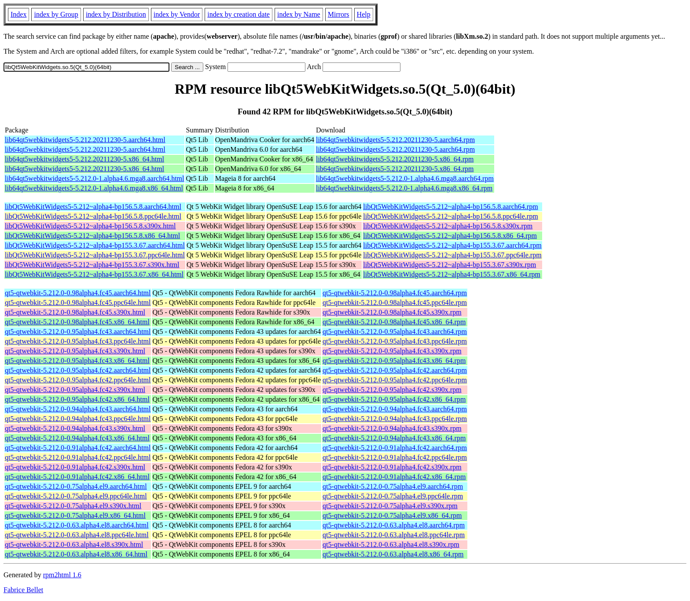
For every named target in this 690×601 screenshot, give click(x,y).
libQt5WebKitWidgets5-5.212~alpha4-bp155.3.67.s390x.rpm (449, 264)
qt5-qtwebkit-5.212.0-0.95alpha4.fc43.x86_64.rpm (394, 360)
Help (364, 14)
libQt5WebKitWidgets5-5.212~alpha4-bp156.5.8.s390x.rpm (447, 226)
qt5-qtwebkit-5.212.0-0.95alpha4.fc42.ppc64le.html (77, 380)
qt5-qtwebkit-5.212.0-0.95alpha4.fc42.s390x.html (75, 389)
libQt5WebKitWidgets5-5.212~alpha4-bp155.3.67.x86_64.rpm (451, 274)
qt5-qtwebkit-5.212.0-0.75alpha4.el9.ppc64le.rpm (393, 496)
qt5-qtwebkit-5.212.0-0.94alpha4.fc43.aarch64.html (77, 409)
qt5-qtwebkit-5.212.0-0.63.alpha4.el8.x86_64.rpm (393, 554)
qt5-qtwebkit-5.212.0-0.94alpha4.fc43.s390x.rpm (392, 428)
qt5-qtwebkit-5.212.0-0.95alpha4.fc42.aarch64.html (77, 370)
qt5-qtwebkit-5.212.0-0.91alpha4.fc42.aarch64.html (77, 447)
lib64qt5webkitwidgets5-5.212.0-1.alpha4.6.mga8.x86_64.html (94, 188)
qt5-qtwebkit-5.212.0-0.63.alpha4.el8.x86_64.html (76, 554)
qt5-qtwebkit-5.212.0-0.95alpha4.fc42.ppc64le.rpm (395, 380)
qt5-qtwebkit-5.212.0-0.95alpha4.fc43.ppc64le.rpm (395, 341)
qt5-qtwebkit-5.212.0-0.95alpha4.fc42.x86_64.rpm (394, 399)
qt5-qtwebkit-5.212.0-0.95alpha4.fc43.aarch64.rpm (395, 331)
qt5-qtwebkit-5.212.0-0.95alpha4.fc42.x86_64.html (77, 399)
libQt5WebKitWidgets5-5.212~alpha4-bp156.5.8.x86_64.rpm (450, 235)
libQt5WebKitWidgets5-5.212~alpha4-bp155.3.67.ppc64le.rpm (452, 255)
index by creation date (238, 14)
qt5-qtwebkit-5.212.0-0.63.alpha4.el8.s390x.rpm (391, 544)
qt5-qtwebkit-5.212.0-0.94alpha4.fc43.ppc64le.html (77, 418)
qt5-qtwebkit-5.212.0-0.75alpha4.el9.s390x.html (73, 505)
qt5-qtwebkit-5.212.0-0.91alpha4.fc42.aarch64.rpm (395, 447)
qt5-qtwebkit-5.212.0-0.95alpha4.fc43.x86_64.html (77, 360)
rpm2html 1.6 (62, 575)
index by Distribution (116, 14)
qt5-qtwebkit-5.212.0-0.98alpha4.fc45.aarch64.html (77, 293)
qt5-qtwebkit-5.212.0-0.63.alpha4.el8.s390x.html (74, 544)
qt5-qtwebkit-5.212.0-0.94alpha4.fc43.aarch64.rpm (395, 409)
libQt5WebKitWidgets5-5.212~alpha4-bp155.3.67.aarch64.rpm (452, 245)
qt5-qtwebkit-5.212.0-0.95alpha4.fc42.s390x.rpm (392, 389)
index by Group (56, 14)
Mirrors (338, 14)
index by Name (298, 14)
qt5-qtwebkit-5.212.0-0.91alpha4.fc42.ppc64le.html (77, 457)
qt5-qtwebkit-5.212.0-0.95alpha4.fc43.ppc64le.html (77, 341)
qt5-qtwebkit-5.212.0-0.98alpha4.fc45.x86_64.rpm (394, 322)
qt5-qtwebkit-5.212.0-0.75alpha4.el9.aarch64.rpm (393, 486)
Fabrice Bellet (23, 590)
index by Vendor (177, 14)
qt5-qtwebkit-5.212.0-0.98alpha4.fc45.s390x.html (75, 312)
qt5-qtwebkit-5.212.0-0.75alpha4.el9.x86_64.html (75, 515)
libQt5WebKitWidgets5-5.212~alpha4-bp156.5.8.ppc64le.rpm (450, 216)
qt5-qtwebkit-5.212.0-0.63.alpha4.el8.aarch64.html (77, 525)
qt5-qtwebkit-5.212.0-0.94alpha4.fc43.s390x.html (75, 428)
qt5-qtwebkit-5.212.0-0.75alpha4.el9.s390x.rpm (390, 505)
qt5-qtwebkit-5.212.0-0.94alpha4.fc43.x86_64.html (77, 438)
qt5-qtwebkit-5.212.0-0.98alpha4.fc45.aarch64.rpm (395, 293)
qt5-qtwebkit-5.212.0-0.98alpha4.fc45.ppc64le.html (77, 302)
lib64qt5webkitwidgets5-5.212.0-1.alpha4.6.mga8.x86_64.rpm (404, 188)
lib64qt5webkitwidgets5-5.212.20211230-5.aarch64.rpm (395, 139)
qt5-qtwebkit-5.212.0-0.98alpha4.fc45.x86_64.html (77, 322)
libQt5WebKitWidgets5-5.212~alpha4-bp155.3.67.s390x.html (92, 264)
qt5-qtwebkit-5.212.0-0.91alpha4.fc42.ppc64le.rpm (395, 457)
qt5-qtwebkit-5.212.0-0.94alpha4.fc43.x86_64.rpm (394, 438)
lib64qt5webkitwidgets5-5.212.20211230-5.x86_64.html (84, 159)
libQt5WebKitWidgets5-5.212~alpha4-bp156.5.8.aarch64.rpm (450, 206)
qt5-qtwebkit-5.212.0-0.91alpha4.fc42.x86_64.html (77, 476)
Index (18, 14)
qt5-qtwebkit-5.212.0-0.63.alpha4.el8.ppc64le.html (77, 535)
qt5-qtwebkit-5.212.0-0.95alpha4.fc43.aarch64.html (77, 331)
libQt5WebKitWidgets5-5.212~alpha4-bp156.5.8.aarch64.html (93, 206)
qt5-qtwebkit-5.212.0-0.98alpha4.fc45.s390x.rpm (392, 312)
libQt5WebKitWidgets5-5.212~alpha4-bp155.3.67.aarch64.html (95, 245)
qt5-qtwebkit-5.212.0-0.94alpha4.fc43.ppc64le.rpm (395, 418)
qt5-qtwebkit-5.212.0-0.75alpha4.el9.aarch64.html (76, 486)
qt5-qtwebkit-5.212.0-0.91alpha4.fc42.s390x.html (75, 467)
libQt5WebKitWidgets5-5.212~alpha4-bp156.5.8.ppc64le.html (93, 216)
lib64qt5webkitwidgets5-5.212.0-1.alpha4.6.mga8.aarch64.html (94, 178)
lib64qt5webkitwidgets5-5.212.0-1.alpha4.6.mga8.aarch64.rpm (405, 178)
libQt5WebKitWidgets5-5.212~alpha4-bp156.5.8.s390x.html (90, 226)
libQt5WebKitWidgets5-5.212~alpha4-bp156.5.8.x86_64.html (92, 235)
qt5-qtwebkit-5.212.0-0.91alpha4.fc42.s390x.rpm (392, 467)
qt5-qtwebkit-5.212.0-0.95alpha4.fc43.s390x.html (75, 351)
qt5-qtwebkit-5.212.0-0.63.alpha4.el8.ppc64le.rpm (394, 535)
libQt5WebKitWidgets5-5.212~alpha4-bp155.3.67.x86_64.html (94, 274)
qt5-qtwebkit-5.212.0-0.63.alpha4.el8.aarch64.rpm (394, 525)
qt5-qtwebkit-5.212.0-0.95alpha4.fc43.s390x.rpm (392, 351)
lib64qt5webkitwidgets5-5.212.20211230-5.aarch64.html (85, 139)
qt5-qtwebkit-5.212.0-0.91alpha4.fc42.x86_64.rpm (394, 476)
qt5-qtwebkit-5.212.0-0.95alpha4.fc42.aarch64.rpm (395, 370)
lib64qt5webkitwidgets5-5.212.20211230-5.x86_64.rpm (395, 159)
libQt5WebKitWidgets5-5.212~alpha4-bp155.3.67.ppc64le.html (95, 255)
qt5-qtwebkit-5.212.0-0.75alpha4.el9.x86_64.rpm (392, 515)
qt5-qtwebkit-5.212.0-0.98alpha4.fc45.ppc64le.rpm (395, 302)
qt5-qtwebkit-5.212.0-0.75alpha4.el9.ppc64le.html (76, 496)
